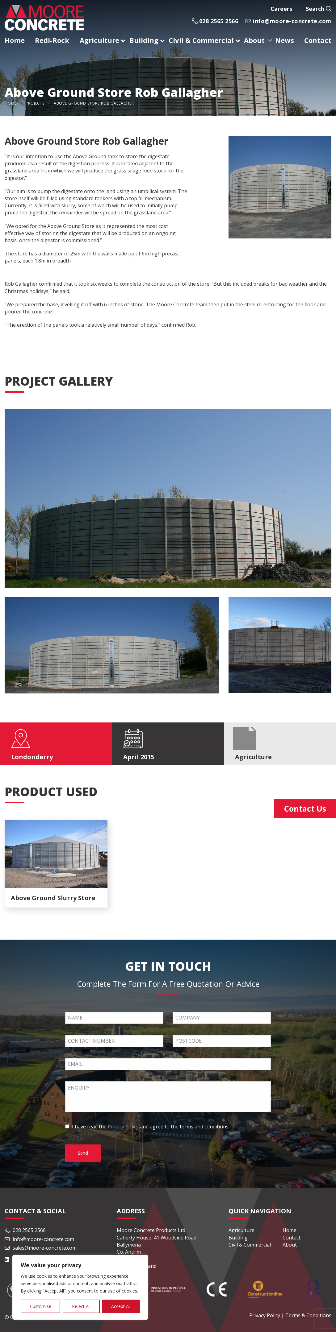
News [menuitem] (284, 40)
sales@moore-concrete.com (41, 1247)
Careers (281, 8)
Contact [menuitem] (317, 40)
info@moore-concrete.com (288, 21)
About (290, 1244)
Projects (35, 103)
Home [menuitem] (15, 40)
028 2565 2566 (215, 21)
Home (10, 103)
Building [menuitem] (143, 40)
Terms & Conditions (308, 1315)
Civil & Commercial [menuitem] (201, 40)
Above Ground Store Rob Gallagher (94, 103)
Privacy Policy (123, 1126)
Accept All (121, 1306)
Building (238, 1237)
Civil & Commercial (250, 1244)
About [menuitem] (254, 40)
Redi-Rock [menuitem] (52, 40)
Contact (291, 1237)
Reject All (81, 1306)
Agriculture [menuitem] (99, 40)
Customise (40, 1306)
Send (83, 1153)
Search (318, 8)
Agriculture (241, 1230)
